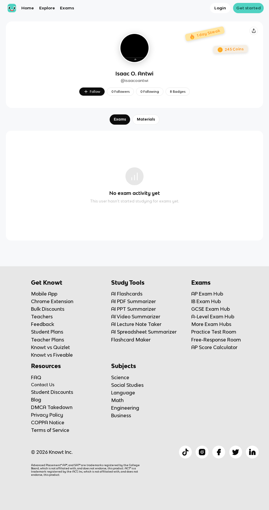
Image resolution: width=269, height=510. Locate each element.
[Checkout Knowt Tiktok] (185, 452)
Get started (248, 8)
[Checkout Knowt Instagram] (202, 452)
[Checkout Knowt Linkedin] (252, 452)
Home (27, 8)
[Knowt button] (253, 31)
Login (220, 8)
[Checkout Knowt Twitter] (235, 452)
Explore (47, 8)
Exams (67, 8)
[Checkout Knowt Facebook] (218, 452)
